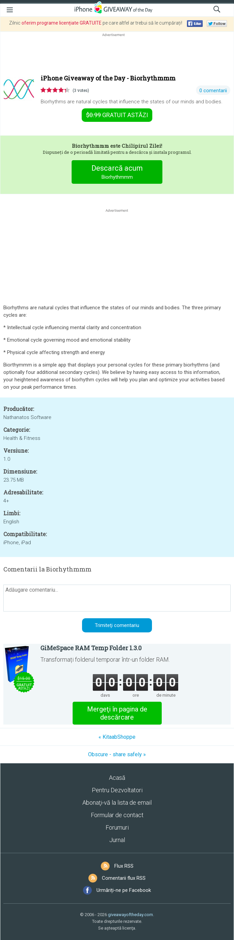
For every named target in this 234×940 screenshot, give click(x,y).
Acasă (117, 777)
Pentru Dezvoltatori (117, 790)
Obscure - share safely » (117, 754)
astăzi (117, 114)
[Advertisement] (117, 54)
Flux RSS (123, 866)
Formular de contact (117, 815)
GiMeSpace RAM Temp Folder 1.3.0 (91, 648)
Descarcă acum (117, 173)
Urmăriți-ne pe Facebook (123, 890)
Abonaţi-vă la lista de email (117, 802)
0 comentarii (213, 91)
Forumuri (117, 827)
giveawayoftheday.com (130, 914)
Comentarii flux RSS (124, 878)
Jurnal (117, 839)
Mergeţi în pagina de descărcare (117, 713)
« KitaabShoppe (117, 737)
